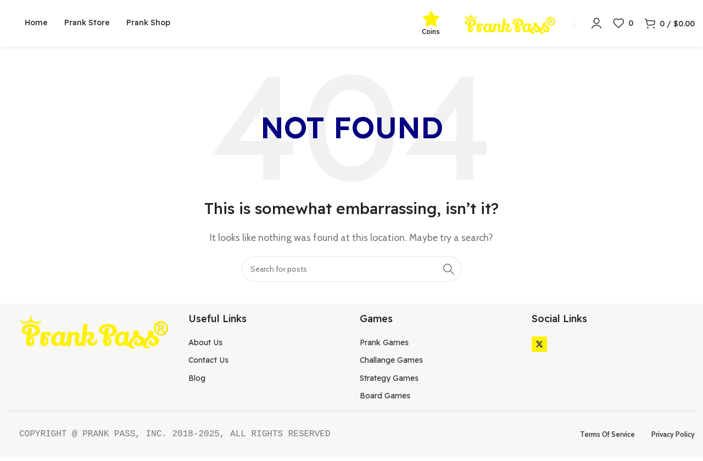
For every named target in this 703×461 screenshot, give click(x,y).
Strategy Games (389, 381)
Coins (431, 33)
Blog (196, 381)
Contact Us (208, 363)
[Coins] (431, 20)
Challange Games (391, 363)
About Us (205, 346)
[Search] (351, 271)
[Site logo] (509, 24)
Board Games (385, 399)
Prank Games (384, 346)
